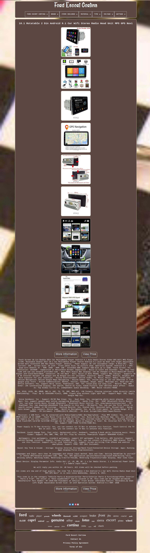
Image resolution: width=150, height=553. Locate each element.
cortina (73, 525)
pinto (120, 520)
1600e (83, 526)
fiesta (63, 526)
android (41, 521)
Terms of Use (75, 547)
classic (77, 521)
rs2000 (75, 516)
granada (46, 516)
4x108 (22, 520)
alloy (70, 520)
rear (93, 521)
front (101, 515)
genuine (57, 520)
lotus (85, 520)
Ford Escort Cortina (76, 535)
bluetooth (67, 516)
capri (32, 520)
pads (130, 516)
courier (124, 516)
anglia (89, 526)
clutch (101, 526)
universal (56, 526)
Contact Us (76, 539)
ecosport (83, 516)
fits (109, 515)
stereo (116, 516)
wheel (129, 520)
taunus (50, 526)
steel (48, 521)
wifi (95, 526)
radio (31, 516)
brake (93, 515)
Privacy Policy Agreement (75, 543)
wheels (56, 515)
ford (23, 515)
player (39, 516)
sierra (100, 520)
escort (111, 520)
